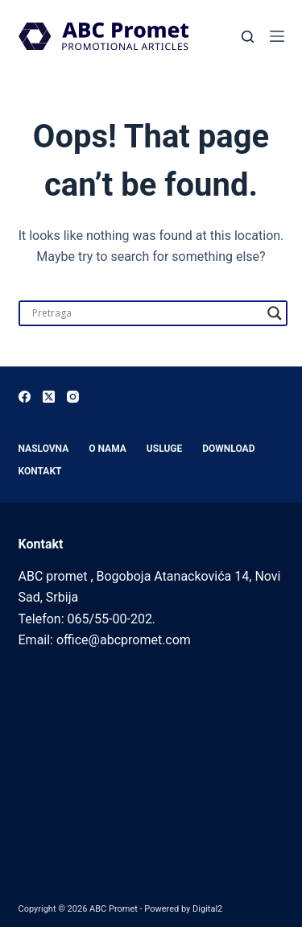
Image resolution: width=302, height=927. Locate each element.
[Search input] (145, 313)
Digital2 (207, 909)
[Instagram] (73, 397)
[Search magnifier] (274, 313)
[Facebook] (25, 397)
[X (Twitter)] (49, 397)
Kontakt (40, 471)
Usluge (164, 448)
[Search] (248, 37)
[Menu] (277, 36)
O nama (107, 448)
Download (228, 448)
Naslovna (44, 448)
